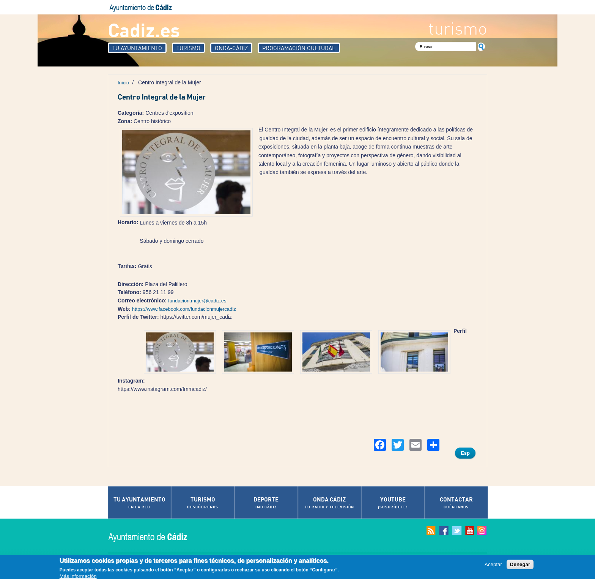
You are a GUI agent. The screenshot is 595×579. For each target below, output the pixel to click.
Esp (465, 453)
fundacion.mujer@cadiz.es (197, 301)
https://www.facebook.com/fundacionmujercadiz (184, 309)
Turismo (188, 47)
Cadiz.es (144, 29)
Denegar (520, 565)
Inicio (123, 82)
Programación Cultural (298, 47)
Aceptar (493, 565)
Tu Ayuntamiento (137, 47)
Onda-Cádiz (231, 47)
